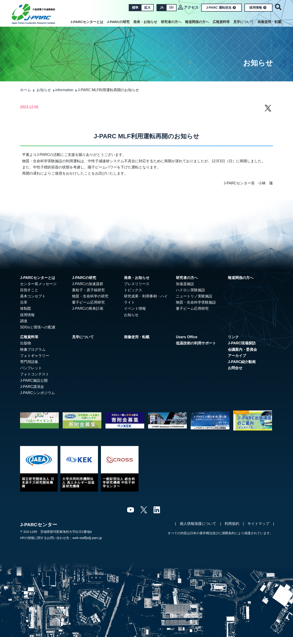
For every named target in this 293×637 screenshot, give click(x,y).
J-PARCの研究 (118, 22)
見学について (243, 22)
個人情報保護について (198, 524)
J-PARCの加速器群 (87, 284)
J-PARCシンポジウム (37, 393)
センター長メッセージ (38, 284)
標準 (135, 7)
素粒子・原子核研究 (88, 290)
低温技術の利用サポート (196, 343)
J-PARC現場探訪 (242, 343)
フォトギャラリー (34, 356)
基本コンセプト (33, 296)
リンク (233, 337)
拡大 (147, 7)
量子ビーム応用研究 (88, 302)
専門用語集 (29, 362)
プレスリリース (136, 284)
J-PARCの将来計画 (87, 308)
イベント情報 (135, 308)
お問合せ (235, 368)
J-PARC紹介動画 (242, 362)
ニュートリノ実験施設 (194, 296)
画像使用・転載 (269, 22)
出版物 (25, 343)
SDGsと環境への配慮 (37, 327)
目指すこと (29, 290)
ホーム (25, 90)
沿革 (23, 302)
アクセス (191, 7)
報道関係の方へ (197, 22)
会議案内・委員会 (242, 349)
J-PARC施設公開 (34, 380)
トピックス (133, 290)
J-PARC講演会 (32, 387)
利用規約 (232, 524)
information (64, 90)
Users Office (186, 337)
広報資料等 (221, 22)
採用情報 (257, 7)
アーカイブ (237, 356)
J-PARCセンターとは (86, 22)
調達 (23, 321)
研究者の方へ (171, 22)
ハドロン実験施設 (190, 290)
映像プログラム (33, 349)
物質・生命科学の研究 (90, 296)
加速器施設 (185, 284)
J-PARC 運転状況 (221, 7)
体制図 (25, 308)
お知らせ (43, 90)
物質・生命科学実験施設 (196, 302)
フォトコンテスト (34, 374)
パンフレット (31, 368)
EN (171, 7)
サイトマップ (258, 524)
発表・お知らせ (145, 22)
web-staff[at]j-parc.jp (87, 538)
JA (161, 7)
